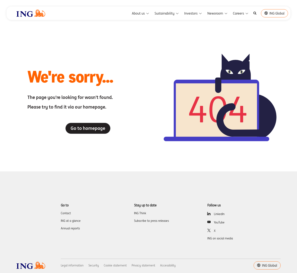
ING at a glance (71, 221)
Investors (193, 13)
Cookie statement (115, 265)
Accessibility (168, 265)
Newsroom (217, 13)
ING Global (274, 13)
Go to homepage (88, 128)
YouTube (219, 222)
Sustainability (167, 13)
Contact (66, 213)
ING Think (140, 213)
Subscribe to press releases (151, 221)
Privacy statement (143, 265)
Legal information (72, 265)
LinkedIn (219, 214)
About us (141, 13)
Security (93, 265)
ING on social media (220, 238)
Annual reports (70, 228)
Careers (241, 13)
